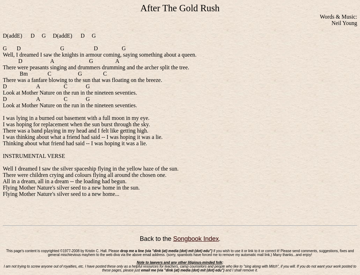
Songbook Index (196, 238)
